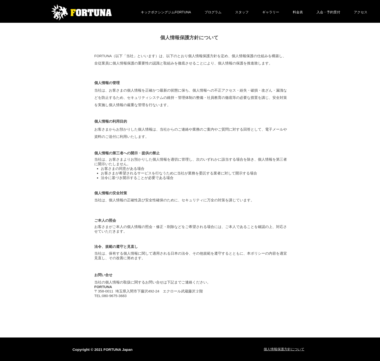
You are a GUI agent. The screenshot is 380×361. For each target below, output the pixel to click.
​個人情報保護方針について (284, 349)
